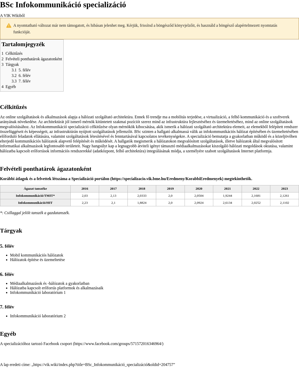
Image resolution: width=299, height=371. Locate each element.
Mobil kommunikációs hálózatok (36, 255)
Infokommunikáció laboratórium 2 (38, 316)
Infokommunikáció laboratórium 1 (38, 292)
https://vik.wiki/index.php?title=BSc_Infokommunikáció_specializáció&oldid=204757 (103, 364)
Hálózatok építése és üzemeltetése (37, 260)
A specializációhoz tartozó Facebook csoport (36, 343)
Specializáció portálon (90, 179)
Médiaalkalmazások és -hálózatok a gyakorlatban (49, 283)
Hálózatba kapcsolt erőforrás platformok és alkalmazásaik (56, 288)
